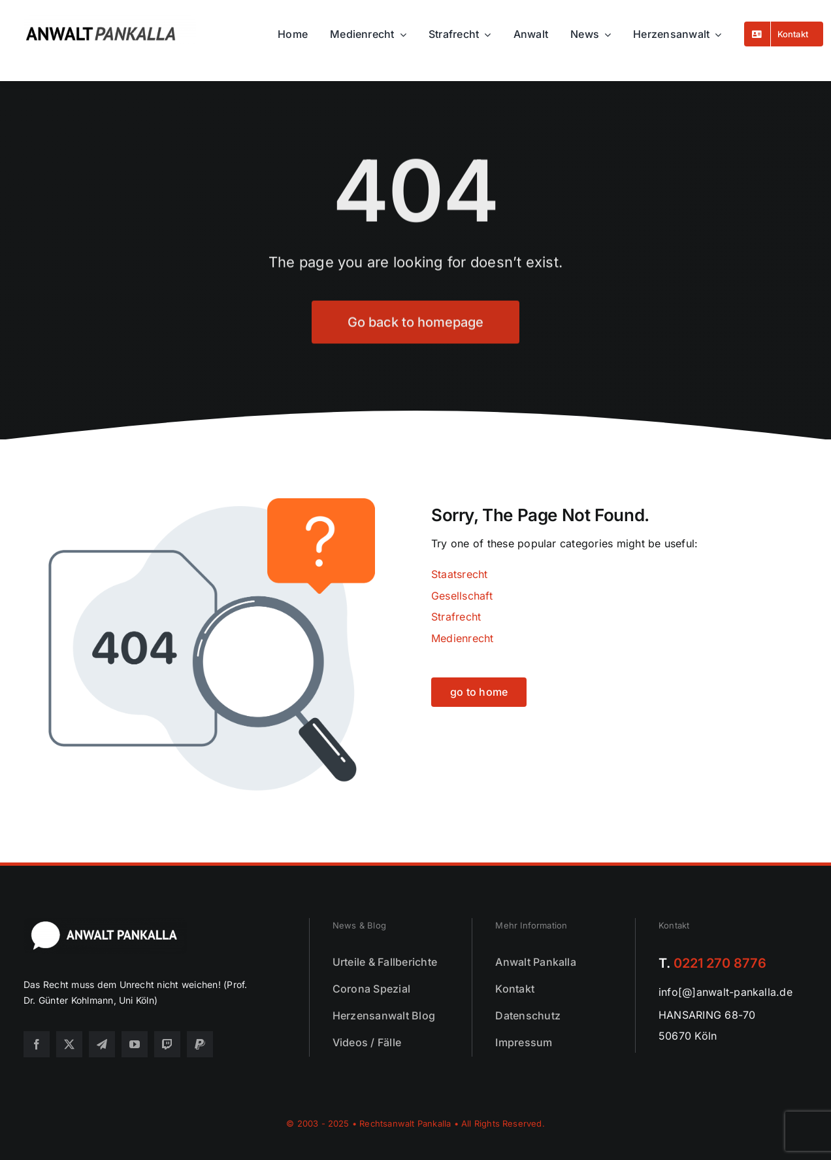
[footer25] (105, 923)
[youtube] (135, 1044)
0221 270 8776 (720, 963)
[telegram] (102, 1044)
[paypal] (200, 1044)
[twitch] (167, 1044)
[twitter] (69, 1044)
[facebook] (37, 1044)
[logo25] (110, 20)
